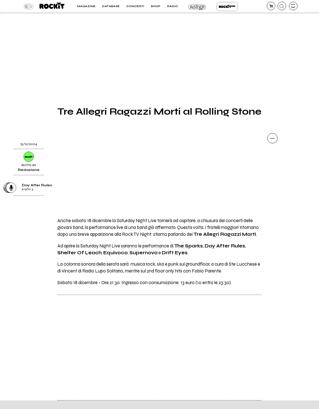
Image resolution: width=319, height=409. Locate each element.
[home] (51, 6)
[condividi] (272, 138)
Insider (197, 6)
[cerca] (282, 6)
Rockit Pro (227, 6)
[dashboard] (293, 6)
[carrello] (271, 6)
